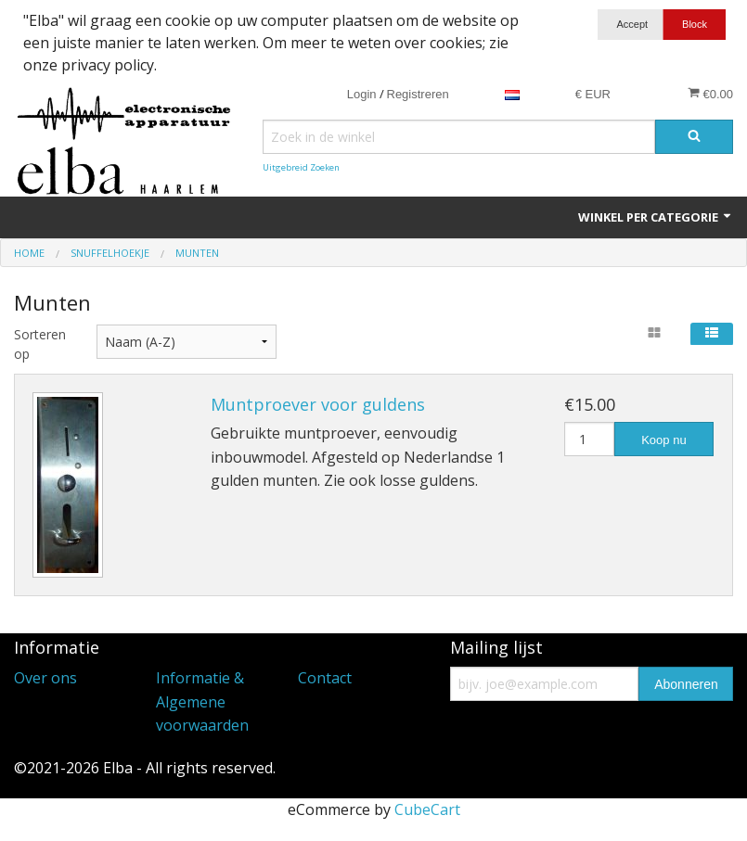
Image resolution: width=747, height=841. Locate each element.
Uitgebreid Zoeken (301, 167)
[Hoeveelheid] (589, 439)
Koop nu (663, 440)
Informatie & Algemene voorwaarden (202, 701)
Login (362, 94)
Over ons (45, 678)
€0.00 (710, 93)
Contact (325, 678)
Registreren (418, 94)
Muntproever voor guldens (318, 404)
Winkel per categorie (655, 217)
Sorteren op (40, 344)
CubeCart (427, 809)
